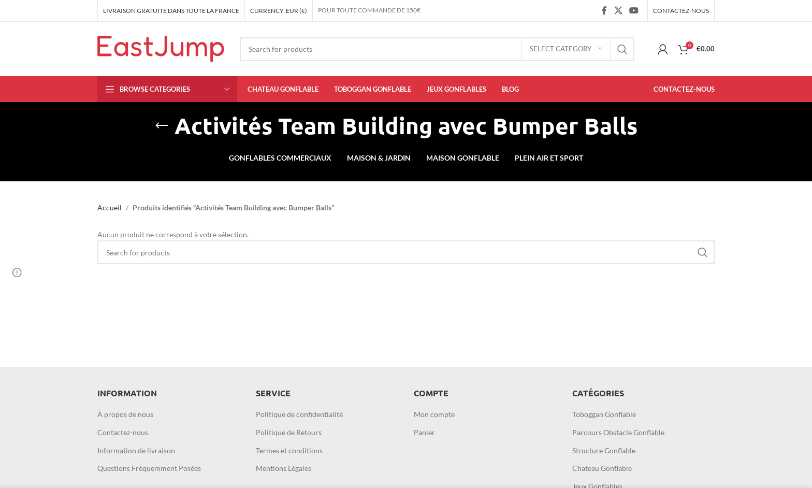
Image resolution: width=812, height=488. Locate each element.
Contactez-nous (122, 432)
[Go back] (162, 126)
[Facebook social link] (604, 10)
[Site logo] (160, 48)
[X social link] (618, 10)
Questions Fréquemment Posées (149, 468)
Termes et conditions (289, 450)
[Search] (437, 49)
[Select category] (566, 49)
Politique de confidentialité (299, 414)
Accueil (109, 207)
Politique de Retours (289, 432)
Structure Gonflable (603, 450)
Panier (424, 432)
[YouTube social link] (634, 10)
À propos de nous (125, 414)
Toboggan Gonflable (604, 414)
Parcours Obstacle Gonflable (618, 432)
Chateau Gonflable (602, 468)
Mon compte (434, 414)
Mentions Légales (283, 468)
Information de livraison (136, 450)
